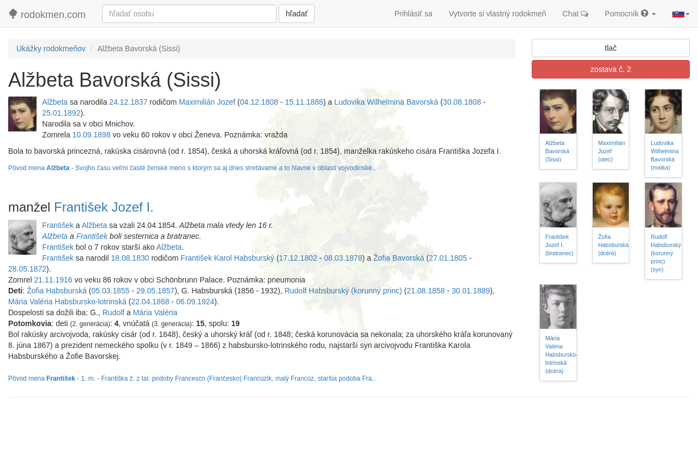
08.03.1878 (343, 258)
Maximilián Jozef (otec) (611, 151)
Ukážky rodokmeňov (51, 48)
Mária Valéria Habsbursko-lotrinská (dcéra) (561, 354)
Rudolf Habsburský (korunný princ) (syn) (666, 253)
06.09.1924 (195, 301)
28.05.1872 (27, 268)
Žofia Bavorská (398, 258)
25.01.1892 (61, 113)
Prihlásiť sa (413, 13)
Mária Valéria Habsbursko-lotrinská (67, 301)
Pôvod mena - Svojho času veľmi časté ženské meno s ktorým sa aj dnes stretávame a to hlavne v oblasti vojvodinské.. (192, 168)
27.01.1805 (448, 258)
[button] (681, 13)
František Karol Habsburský (227, 258)
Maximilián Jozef (207, 102)
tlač (611, 48)
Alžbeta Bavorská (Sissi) (557, 151)
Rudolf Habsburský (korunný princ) (343, 290)
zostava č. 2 (611, 69)
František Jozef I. (104, 207)
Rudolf (113, 312)
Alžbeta (55, 102)
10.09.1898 (92, 134)
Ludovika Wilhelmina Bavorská (386, 102)
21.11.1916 (53, 279)
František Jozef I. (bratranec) (559, 244)
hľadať (297, 13)
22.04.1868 (150, 301)
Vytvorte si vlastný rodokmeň (497, 13)
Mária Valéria (155, 312)
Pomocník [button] (630, 13)
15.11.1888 (304, 102)
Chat (575, 13)
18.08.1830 (130, 258)
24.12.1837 (128, 102)
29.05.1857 (155, 290)
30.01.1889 (471, 290)
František (58, 225)
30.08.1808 (462, 102)
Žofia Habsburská (57, 290)
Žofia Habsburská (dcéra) (613, 244)
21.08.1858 (426, 290)
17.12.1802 (298, 258)
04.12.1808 (259, 102)
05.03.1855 (111, 290)
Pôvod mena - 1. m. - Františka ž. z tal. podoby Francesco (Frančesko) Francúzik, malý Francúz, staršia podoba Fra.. (191, 378)
